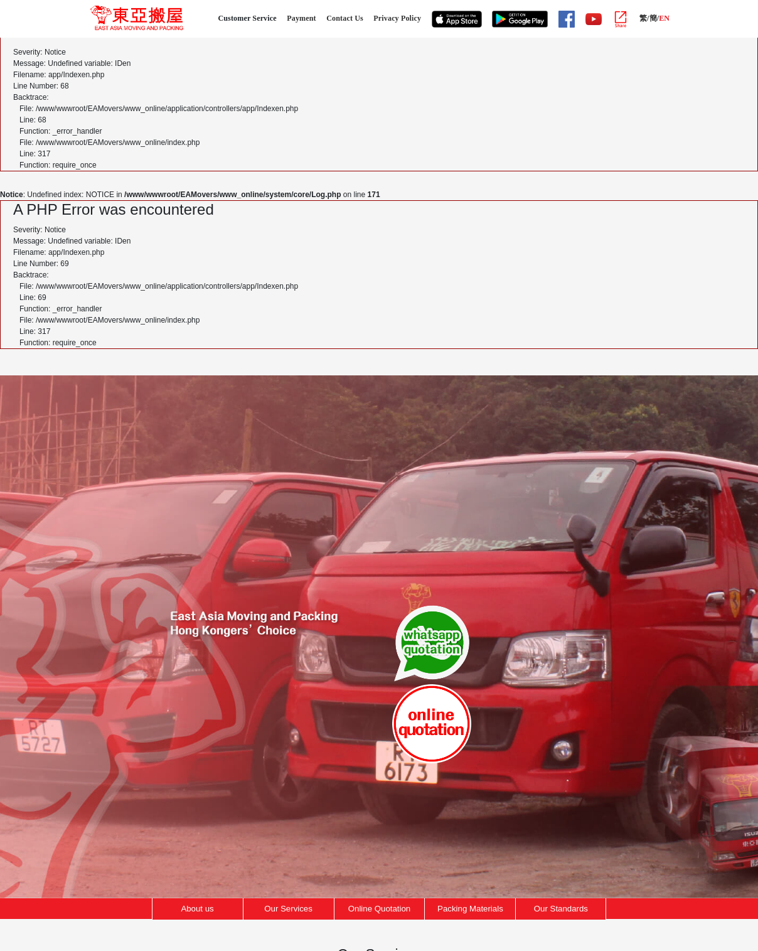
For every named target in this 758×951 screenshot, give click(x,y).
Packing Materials (470, 908)
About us (197, 908)
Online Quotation (379, 908)
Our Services (288, 908)
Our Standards (561, 908)
